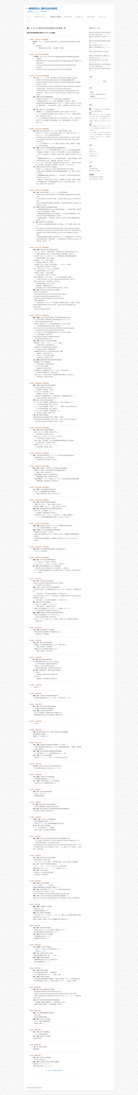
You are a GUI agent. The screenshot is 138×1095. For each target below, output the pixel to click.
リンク (28, 20)
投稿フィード (92, 151)
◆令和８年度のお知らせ (40, 16)
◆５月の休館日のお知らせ (96, 45)
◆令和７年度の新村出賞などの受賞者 (99, 51)
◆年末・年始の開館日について (97, 47)
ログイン (91, 149)
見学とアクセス (102, 16)
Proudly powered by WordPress (34, 1087)
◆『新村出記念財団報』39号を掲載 (98, 60)
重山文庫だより (79, 16)
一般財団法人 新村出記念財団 (42, 8)
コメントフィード (93, 153)
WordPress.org (93, 155)
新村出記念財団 (91, 16)
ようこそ (29, 16)
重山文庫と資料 (68, 16)
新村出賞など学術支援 (55, 16)
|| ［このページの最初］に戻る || (54, 1070)
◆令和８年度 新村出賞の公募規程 (98, 36)
